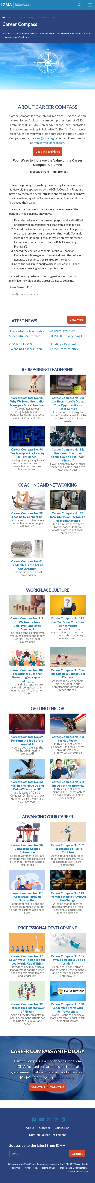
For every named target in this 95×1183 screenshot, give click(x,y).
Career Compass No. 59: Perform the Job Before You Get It (27, 740)
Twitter (48, 1119)
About (30, 1127)
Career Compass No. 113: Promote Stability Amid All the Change (68, 896)
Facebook (34, 1119)
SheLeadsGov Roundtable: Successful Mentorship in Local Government (27, 334)
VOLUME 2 (57, 1086)
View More (77, 319)
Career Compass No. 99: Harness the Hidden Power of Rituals (27, 1008)
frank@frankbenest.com (48, 142)
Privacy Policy (31, 1167)
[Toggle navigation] (90, 5)
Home (9, 17)
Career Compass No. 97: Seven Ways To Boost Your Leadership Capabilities (27, 960)
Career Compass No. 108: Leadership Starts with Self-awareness (68, 1008)
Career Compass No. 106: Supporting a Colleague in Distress (68, 674)
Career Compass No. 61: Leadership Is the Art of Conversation (27, 565)
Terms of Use (48, 1167)
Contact (44, 1127)
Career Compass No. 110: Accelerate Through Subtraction (27, 896)
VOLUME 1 (38, 1086)
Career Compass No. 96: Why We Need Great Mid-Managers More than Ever (27, 401)
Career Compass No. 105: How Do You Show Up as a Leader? (67, 960)
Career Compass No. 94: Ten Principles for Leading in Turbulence (27, 453)
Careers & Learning (25, 17)
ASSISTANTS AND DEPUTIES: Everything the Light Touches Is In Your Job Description (68, 334)
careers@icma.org (42, 138)
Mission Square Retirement (47, 1134)
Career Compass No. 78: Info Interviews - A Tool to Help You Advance (67, 517)
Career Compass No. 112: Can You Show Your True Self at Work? (68, 622)
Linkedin (63, 1119)
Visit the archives (47, 151)
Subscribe (77, 1153)
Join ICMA (62, 1127)
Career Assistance (47, 17)
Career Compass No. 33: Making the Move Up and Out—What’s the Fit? (27, 785)
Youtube (41, 1120)
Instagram (56, 1119)
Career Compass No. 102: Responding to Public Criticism (68, 848)
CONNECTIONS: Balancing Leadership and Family (26, 347)
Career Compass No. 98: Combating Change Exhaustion (27, 848)
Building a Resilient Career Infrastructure (64, 346)
